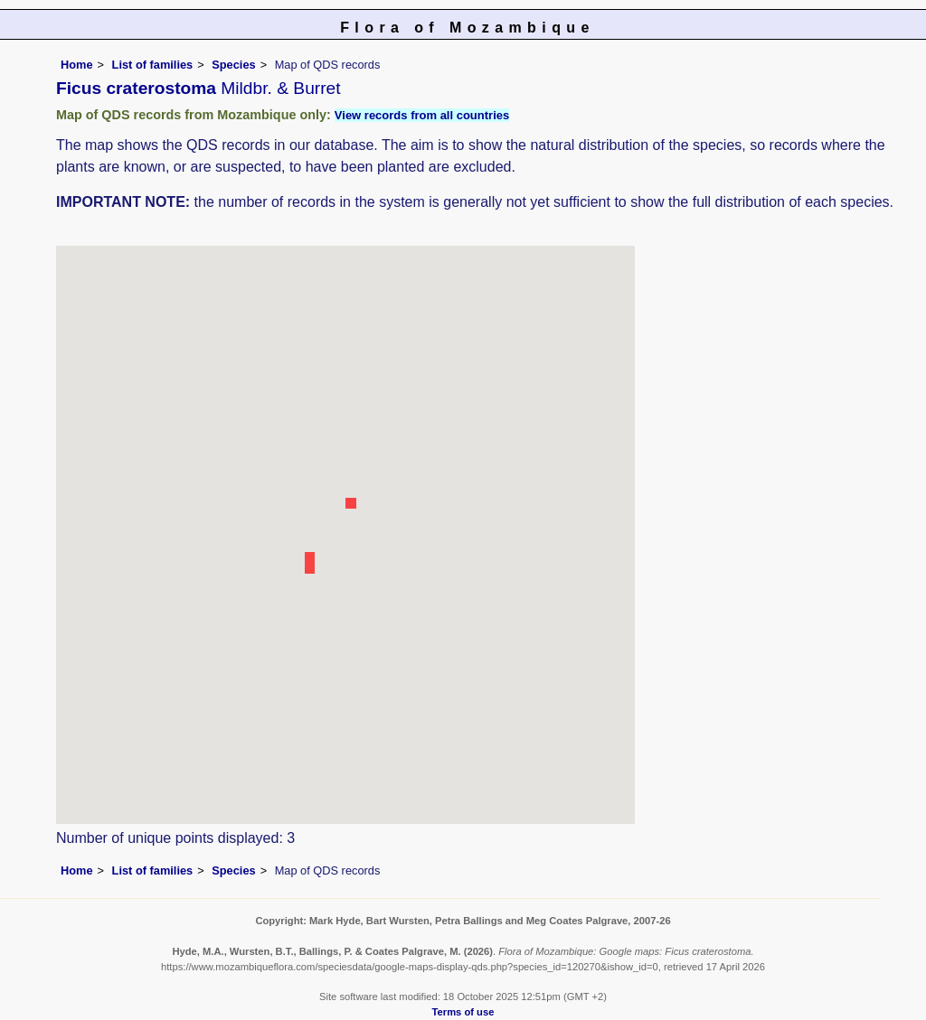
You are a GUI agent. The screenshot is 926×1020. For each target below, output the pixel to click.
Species (233, 64)
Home (77, 64)
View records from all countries (422, 115)
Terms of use (463, 1011)
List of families (153, 64)
